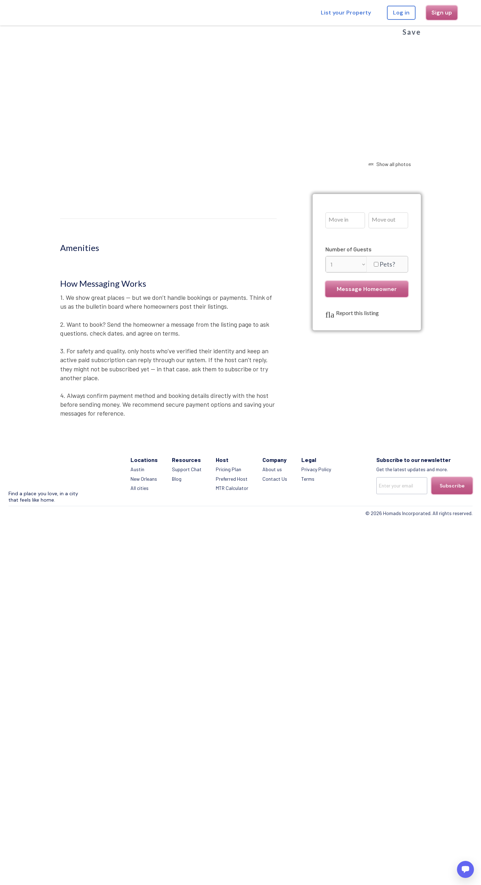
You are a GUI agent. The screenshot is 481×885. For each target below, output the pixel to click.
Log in (401, 12)
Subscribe (452, 486)
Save (411, 31)
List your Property (346, 12)
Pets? (387, 264)
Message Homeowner (367, 289)
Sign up (441, 12)
